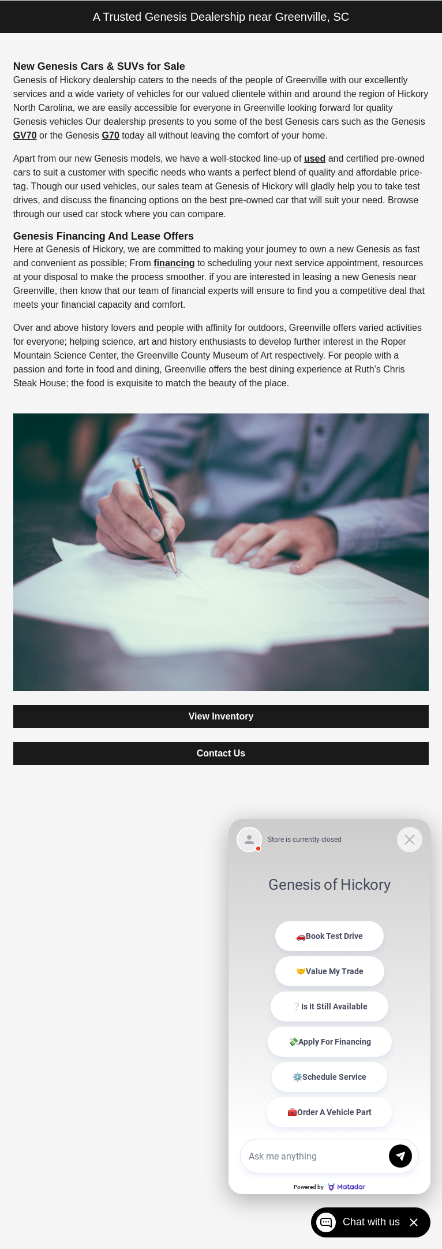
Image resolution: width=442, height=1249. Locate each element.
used (314, 158)
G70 (110, 135)
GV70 (25, 135)
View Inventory (221, 716)
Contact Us (221, 753)
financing (173, 263)
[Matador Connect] (329, 1006)
